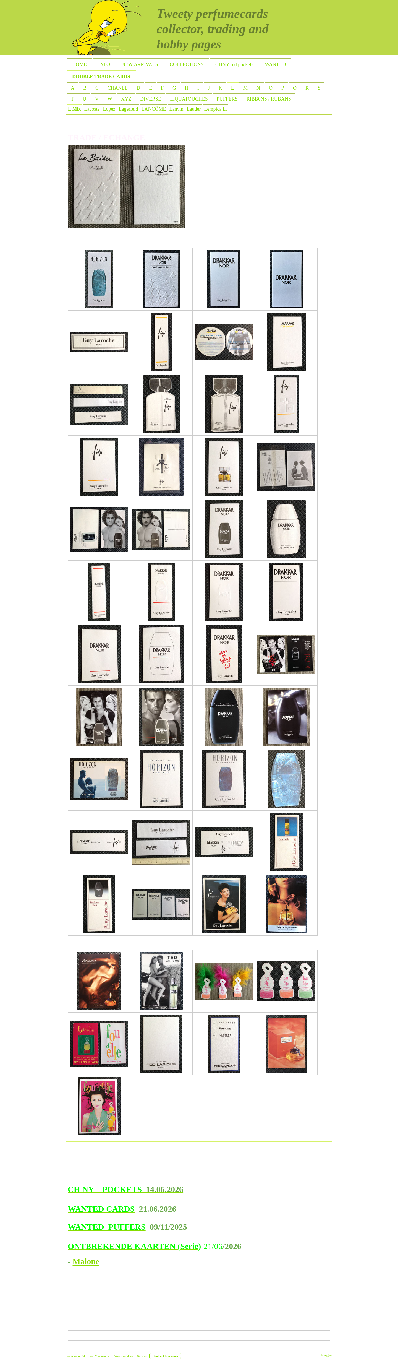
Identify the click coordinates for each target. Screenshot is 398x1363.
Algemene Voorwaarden (96, 1355)
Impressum (73, 1355)
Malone (86, 1261)
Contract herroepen (165, 1355)
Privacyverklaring (124, 1355)
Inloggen (326, 1355)
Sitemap (142, 1355)
